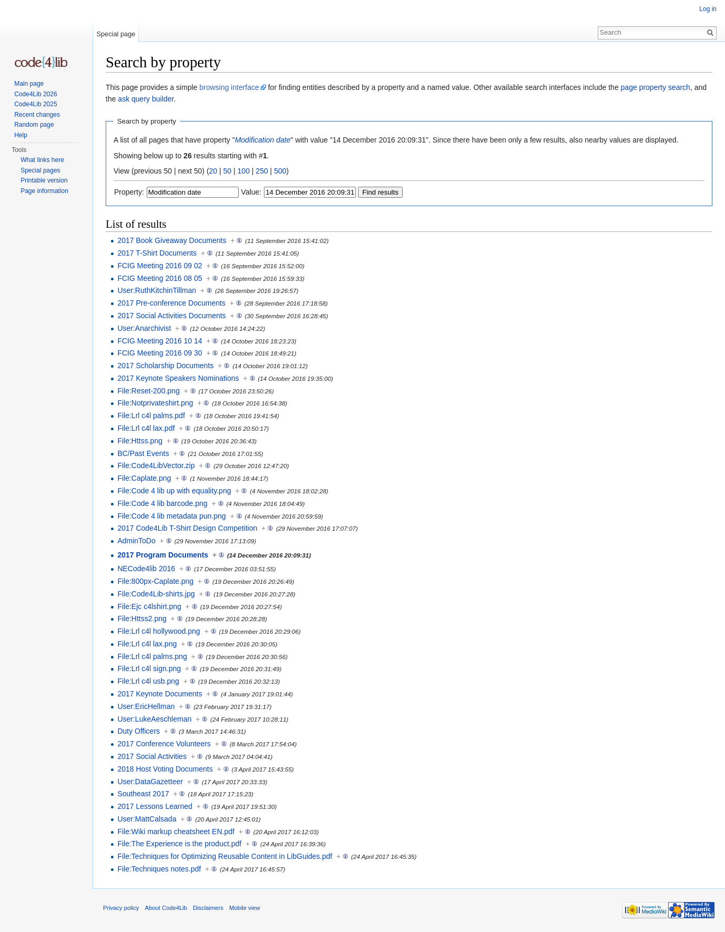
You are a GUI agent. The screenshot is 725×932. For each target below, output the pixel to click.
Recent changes (37, 114)
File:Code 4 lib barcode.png (162, 503)
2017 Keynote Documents (159, 694)
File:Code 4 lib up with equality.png (174, 491)
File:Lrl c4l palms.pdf (151, 415)
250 (262, 171)
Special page (115, 34)
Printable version (44, 180)
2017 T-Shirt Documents (157, 253)
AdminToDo (136, 540)
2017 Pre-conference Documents (171, 303)
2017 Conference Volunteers (163, 743)
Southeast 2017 (143, 793)
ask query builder (145, 99)
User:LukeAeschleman (154, 719)
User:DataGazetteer (150, 781)
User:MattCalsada (146, 819)
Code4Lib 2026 (35, 94)
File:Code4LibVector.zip (156, 465)
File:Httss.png (139, 441)
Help (20, 135)
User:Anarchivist (144, 328)
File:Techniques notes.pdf (159, 869)
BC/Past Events (143, 453)
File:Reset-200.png (148, 391)
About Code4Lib (166, 908)
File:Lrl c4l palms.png (152, 656)
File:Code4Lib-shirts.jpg (156, 594)
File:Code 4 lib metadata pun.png (171, 516)
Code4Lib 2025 (35, 104)
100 (244, 171)
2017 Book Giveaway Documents (171, 240)
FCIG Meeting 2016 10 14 (159, 341)
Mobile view (244, 908)
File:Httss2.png (141, 618)
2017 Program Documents (162, 555)
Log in (708, 9)
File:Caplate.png (144, 478)
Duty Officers (138, 731)
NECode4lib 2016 (146, 568)
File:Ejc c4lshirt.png (149, 606)
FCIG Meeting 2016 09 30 (159, 353)
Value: (251, 192)
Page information (44, 191)
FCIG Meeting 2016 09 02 (159, 265)
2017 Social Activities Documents (171, 315)
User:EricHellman (146, 706)
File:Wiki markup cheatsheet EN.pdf (175, 831)
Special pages (40, 170)
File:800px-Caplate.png (155, 581)
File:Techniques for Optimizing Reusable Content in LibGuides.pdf (224, 856)
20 (213, 171)
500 (280, 171)
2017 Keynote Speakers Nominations (178, 378)
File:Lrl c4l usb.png (148, 681)
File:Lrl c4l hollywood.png (158, 631)
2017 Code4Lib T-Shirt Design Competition (187, 528)
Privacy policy (121, 908)
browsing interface (229, 87)
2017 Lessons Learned (154, 806)
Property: (129, 192)
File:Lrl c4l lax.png (147, 644)
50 (227, 171)
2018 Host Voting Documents (164, 769)
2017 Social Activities (152, 756)
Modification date (263, 140)
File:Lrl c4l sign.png (149, 668)
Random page (34, 124)
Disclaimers (208, 908)
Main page (29, 83)
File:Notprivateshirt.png (155, 403)
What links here (42, 160)
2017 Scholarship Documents (165, 365)
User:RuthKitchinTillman (156, 290)
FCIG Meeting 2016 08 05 (159, 278)
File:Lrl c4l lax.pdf (146, 428)
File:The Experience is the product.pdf (179, 843)
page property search (655, 87)
